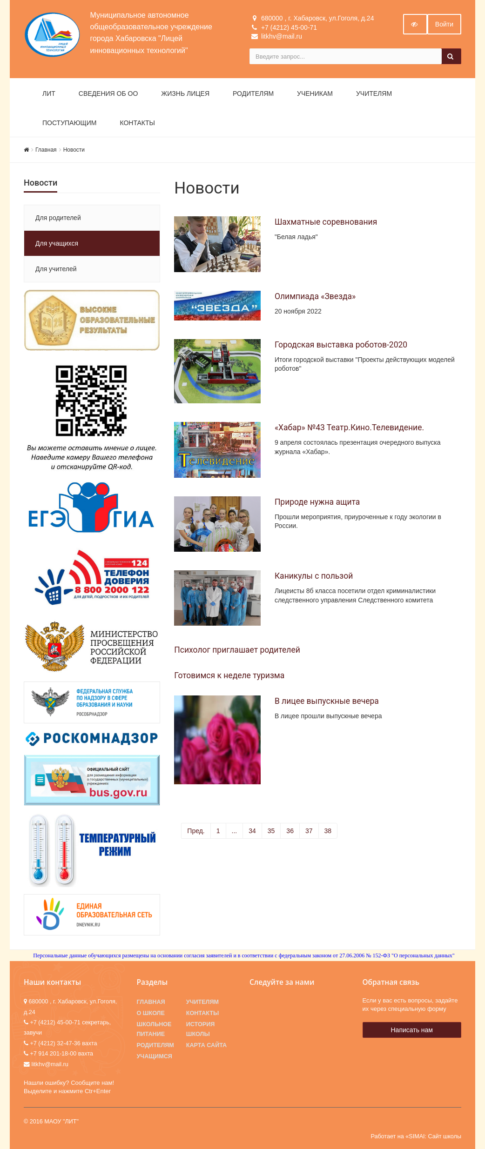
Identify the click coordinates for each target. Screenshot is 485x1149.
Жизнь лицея (185, 93)
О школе (151, 1013)
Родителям (253, 93)
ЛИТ (48, 93)
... (234, 831)
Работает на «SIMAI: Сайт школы (415, 1136)
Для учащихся (56, 243)
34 (252, 831)
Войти (444, 24)
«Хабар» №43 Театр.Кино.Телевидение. (349, 427)
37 (309, 831)
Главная (46, 150)
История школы (200, 1029)
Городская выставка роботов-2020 (341, 344)
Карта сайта (206, 1045)
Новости (74, 150)
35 (271, 831)
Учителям (374, 93)
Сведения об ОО (108, 93)
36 (290, 831)
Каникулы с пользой (314, 576)
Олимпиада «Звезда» (315, 296)
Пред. (195, 831)
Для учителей (56, 269)
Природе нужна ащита (317, 502)
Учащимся (154, 1056)
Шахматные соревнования (326, 222)
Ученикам (315, 93)
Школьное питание (154, 1029)
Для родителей (58, 217)
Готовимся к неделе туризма (229, 675)
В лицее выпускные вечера (327, 701)
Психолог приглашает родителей (237, 650)
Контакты (137, 123)
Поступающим (69, 123)
